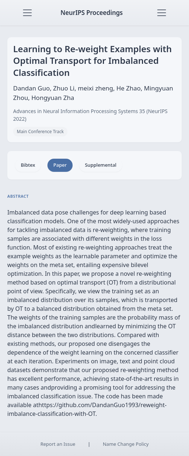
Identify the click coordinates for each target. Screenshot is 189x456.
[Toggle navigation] (27, 12)
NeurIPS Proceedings (92, 12)
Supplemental (100, 165)
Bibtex (28, 165)
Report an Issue (58, 444)
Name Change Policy (126, 444)
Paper (59, 165)
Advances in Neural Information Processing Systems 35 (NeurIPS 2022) (90, 115)
